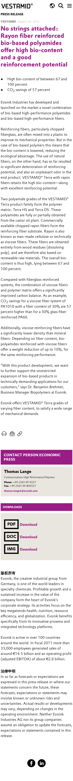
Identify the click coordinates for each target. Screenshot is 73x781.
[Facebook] (31, 763)
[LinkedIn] (42, 763)
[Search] (61, 6)
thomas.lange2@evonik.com (21, 490)
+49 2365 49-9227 (24, 482)
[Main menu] (69, 5)
